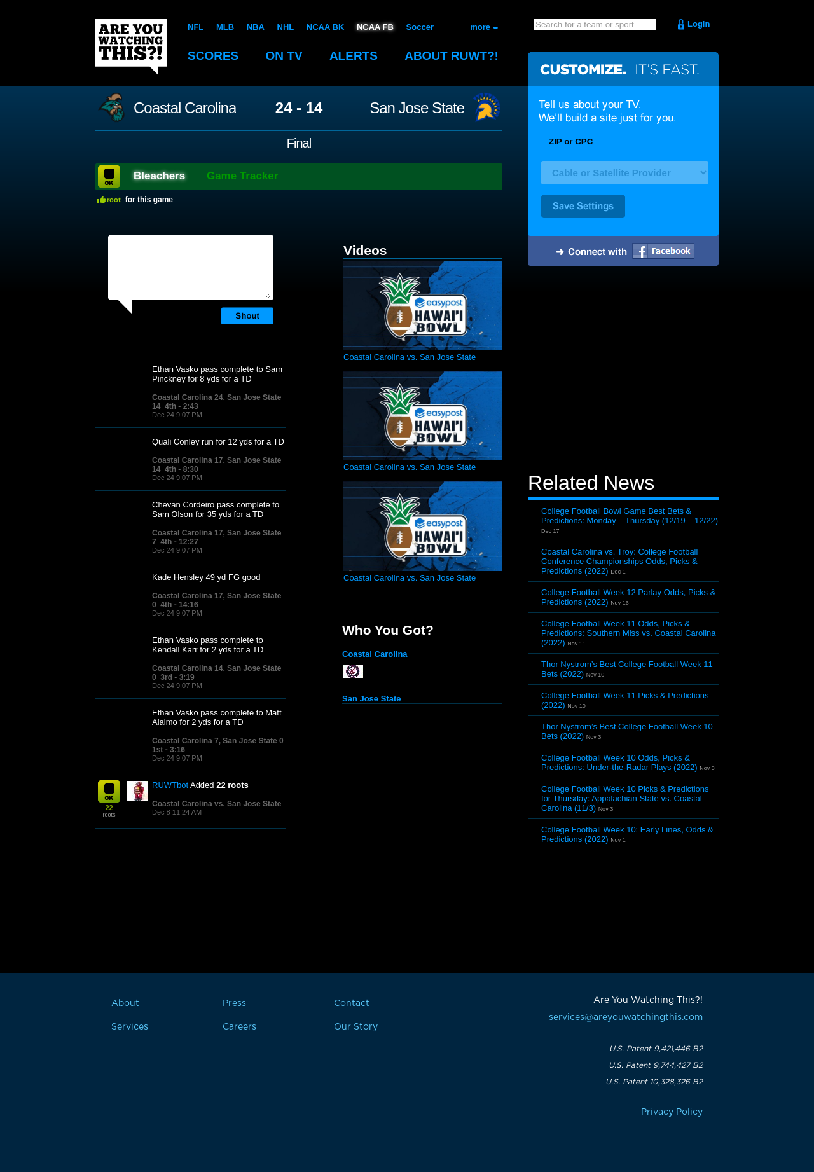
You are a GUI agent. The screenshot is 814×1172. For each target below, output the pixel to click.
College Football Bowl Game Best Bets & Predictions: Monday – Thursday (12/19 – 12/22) (629, 515)
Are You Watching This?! (131, 47)
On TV (284, 55)
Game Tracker (242, 176)
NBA (256, 27)
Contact (351, 1003)
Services (129, 1027)
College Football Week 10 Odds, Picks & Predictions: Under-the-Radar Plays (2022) (619, 762)
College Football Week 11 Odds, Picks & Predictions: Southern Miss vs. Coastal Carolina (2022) (628, 633)
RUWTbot (170, 785)
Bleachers (159, 176)
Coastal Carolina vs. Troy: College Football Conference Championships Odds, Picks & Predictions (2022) (619, 561)
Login (698, 24)
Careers (239, 1027)
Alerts (353, 55)
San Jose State (416, 108)
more (480, 27)
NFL (196, 27)
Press (234, 1003)
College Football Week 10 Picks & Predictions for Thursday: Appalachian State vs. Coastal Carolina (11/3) (625, 798)
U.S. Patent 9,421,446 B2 (656, 1048)
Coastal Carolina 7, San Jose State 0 (218, 740)
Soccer (420, 27)
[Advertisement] (623, 370)
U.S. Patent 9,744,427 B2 (656, 1065)
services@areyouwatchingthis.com (626, 1017)
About (451, 55)
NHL (285, 27)
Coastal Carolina (185, 108)
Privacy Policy (672, 1112)
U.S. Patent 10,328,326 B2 (654, 1082)
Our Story (356, 1027)
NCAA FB (375, 27)
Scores (213, 55)
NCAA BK (325, 27)
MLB (225, 27)
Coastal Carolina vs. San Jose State (216, 803)
